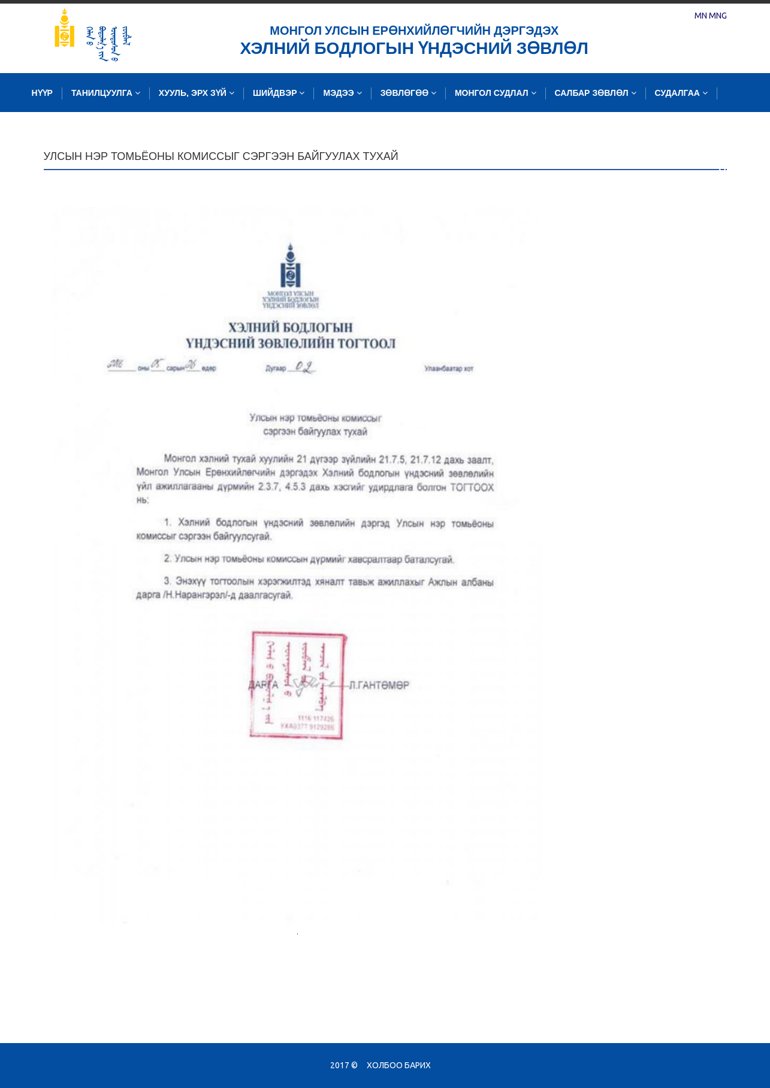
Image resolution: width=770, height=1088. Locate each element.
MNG (718, 15)
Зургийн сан (65, 132)
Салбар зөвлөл (595, 93)
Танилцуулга (105, 93)
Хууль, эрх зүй (196, 93)
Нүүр (42, 93)
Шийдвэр (279, 93)
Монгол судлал (495, 93)
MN (700, 15)
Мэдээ (342, 93)
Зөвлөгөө (408, 93)
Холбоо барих (399, 1065)
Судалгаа (681, 93)
